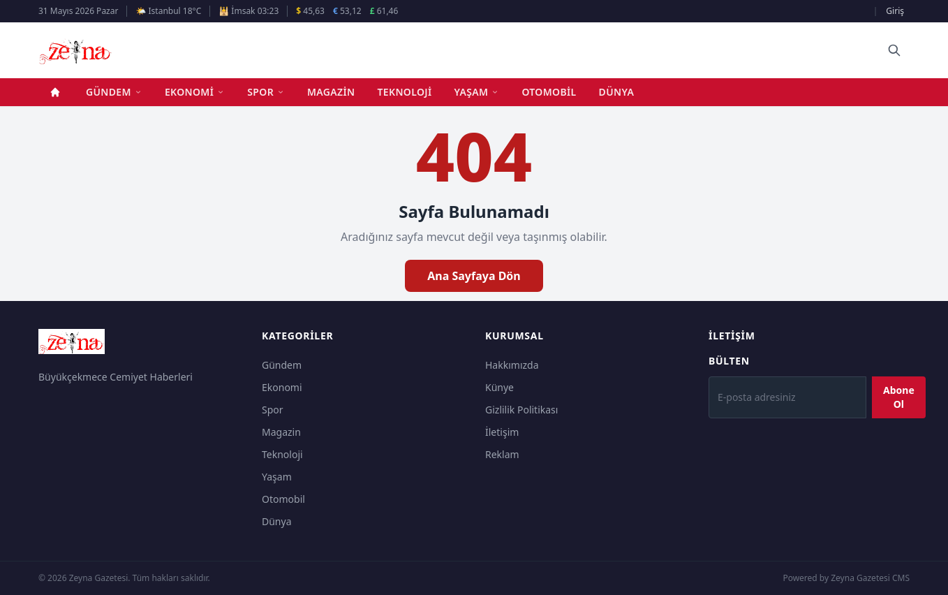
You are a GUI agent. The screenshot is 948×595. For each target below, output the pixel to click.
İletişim (502, 432)
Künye (499, 387)
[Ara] (894, 50)
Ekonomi (195, 91)
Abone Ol (898, 397)
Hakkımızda (512, 365)
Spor (266, 91)
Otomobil (548, 91)
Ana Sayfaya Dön (474, 276)
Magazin (331, 91)
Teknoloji (405, 91)
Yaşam (477, 91)
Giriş (895, 11)
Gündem (114, 91)
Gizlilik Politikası (521, 409)
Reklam (502, 454)
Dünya (617, 91)
